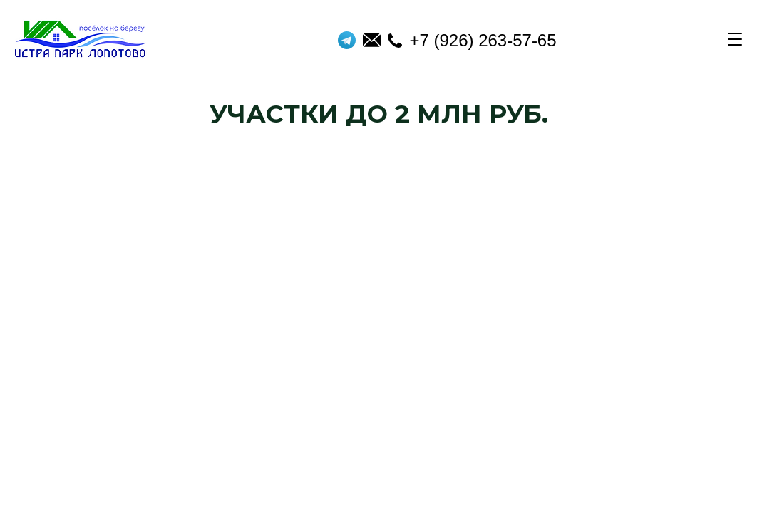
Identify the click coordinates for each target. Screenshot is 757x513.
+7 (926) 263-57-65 (472, 40)
